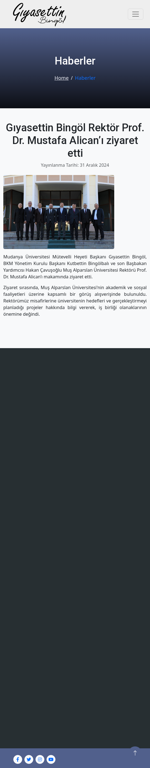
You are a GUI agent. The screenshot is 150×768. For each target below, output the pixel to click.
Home (61, 78)
